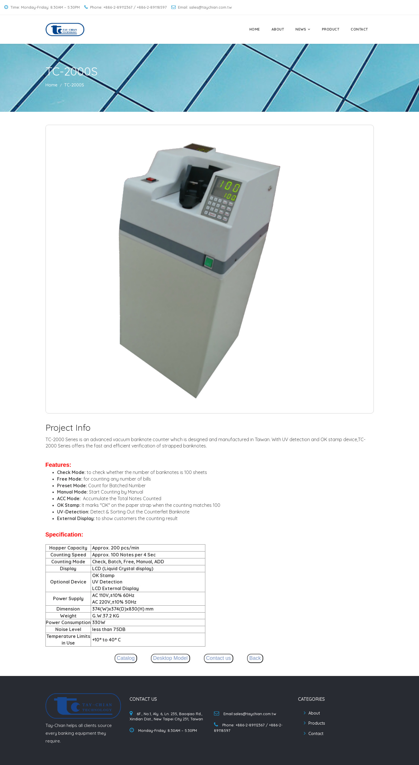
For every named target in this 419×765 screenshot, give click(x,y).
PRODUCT (331, 29)
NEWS (300, 29)
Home (51, 85)
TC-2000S (74, 85)
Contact (315, 733)
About (314, 713)
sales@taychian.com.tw (255, 713)
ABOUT (278, 29)
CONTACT (359, 29)
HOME (254, 29)
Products (316, 723)
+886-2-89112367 (250, 725)
